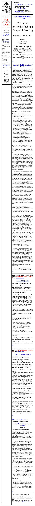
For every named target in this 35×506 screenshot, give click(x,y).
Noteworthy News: (19, 11)
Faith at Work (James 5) (23, 10)
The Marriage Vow (22, 8)
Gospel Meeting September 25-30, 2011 (24, 4)
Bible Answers (6, 65)
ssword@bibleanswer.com (25, 501)
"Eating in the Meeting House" (22, 6)
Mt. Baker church (6, 64)
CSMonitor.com (23, 439)
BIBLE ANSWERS (20, 278)
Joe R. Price (8, 67)
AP (28, 464)
